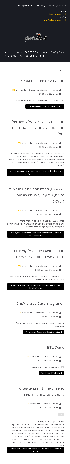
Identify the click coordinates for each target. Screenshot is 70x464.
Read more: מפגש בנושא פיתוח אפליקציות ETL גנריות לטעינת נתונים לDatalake (35, 286)
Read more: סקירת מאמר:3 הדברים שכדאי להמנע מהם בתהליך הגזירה (36, 450)
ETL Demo (55, 347)
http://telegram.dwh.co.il (54, 20)
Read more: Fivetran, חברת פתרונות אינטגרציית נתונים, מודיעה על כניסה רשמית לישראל (35, 234)
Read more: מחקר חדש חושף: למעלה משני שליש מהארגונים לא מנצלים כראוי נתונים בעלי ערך (35, 172)
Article (61, 414)
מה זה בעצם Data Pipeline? (42, 81)
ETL (13, 90)
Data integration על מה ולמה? (40, 304)
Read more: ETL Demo (51, 373)
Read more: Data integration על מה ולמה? (44, 332)
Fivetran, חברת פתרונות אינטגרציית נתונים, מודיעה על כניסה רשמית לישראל (36, 195)
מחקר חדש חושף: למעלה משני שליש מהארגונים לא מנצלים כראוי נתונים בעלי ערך (36, 128)
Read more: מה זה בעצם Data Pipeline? (45, 106)
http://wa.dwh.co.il (57, 14)
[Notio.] (35, 37)
